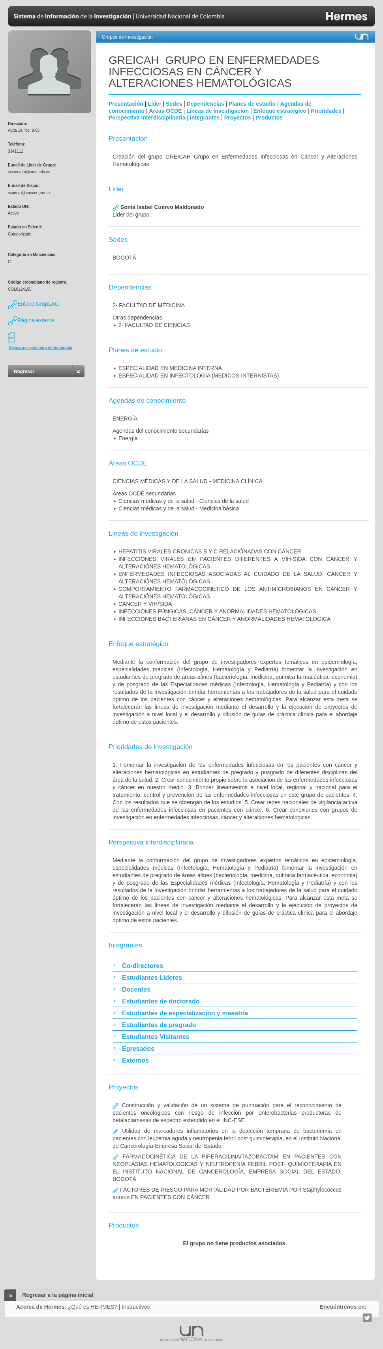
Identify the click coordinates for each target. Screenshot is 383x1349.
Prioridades (326, 111)
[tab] (235, 966)
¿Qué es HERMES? (92, 1307)
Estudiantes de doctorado (160, 1001)
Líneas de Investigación (217, 111)
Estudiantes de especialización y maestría (185, 1013)
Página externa (31, 320)
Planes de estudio (252, 104)
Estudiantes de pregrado (159, 1025)
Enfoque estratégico (279, 111)
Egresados (138, 1048)
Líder (154, 104)
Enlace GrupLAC (33, 304)
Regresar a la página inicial (58, 1295)
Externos (135, 1060)
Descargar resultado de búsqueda (40, 348)
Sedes (174, 104)
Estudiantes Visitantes (155, 1036)
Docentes (136, 989)
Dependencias (205, 104)
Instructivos (136, 1307)
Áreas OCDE (165, 111)
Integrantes (205, 117)
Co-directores (142, 965)
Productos (269, 117)
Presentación (126, 104)
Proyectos (237, 117)
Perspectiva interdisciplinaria (147, 117)
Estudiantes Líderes (152, 977)
